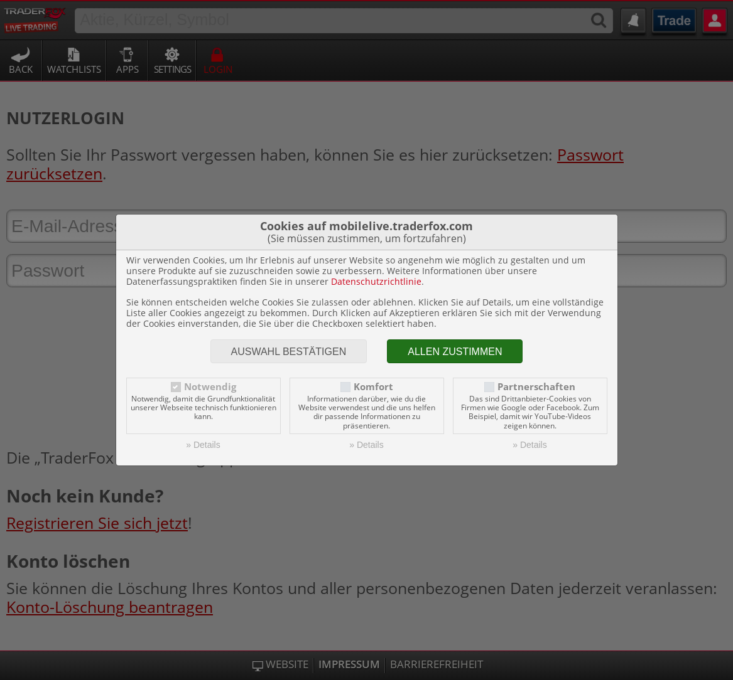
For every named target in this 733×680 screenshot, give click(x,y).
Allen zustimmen (455, 351)
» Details (203, 445)
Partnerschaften (536, 386)
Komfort (373, 386)
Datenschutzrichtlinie (376, 281)
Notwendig (210, 386)
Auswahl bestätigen (289, 351)
